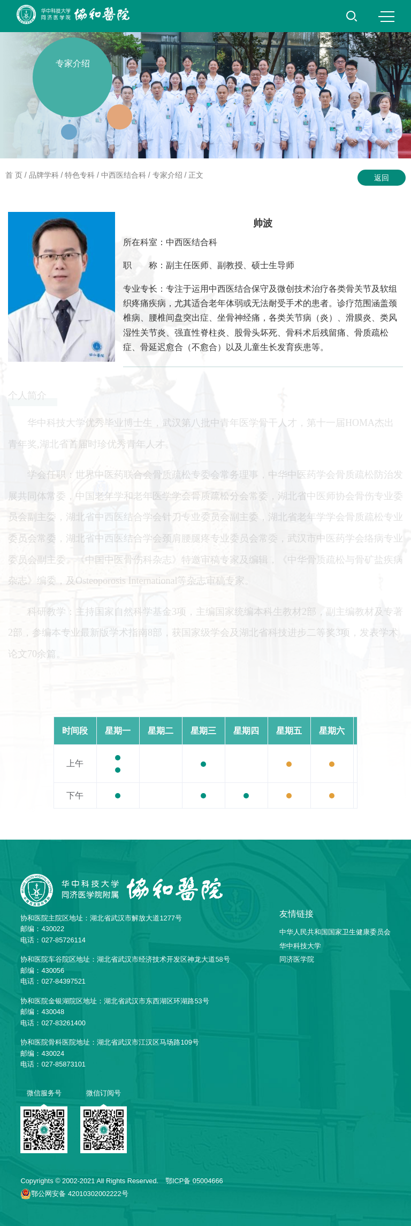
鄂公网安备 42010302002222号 (79, 1194)
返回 (381, 177)
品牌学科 (44, 175)
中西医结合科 (123, 175)
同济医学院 (296, 959)
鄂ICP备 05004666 (194, 1181)
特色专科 (80, 175)
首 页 (13, 175)
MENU (386, 16)
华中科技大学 (300, 946)
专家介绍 (167, 175)
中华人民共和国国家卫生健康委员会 (335, 932)
